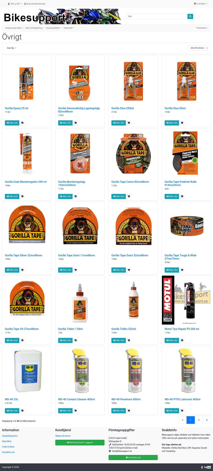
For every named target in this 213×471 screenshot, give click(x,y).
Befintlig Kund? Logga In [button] (80, 442)
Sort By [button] (11, 48)
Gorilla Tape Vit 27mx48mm (22, 329)
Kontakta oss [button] (133, 457)
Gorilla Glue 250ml (122, 108)
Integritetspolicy (10, 436)
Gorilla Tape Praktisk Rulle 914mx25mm (180, 183)
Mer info (12, 123)
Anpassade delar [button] (13, 28)
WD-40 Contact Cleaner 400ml (76, 399)
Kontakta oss (8, 452)
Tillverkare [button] (201, 28)
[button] (14, 4)
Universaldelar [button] (53, 28)
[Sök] (157, 16)
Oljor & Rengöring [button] (33, 28)
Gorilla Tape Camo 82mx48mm (130, 181)
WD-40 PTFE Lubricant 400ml (182, 399)
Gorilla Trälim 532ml (123, 329)
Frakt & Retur (8, 446)
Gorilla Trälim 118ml (70, 329)
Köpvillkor (7, 441)
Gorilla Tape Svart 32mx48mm (129, 255)
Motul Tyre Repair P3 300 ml (182, 329)
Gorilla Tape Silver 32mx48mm (23, 255)
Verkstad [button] (67, 28)
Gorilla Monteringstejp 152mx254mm (71, 183)
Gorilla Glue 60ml (175, 108)
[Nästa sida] (207, 420)
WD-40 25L (11, 399)
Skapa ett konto (62, 436)
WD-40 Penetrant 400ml (125, 399)
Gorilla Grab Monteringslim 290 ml (26, 181)
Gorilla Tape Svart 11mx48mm (76, 255)
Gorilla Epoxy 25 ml (16, 108)
